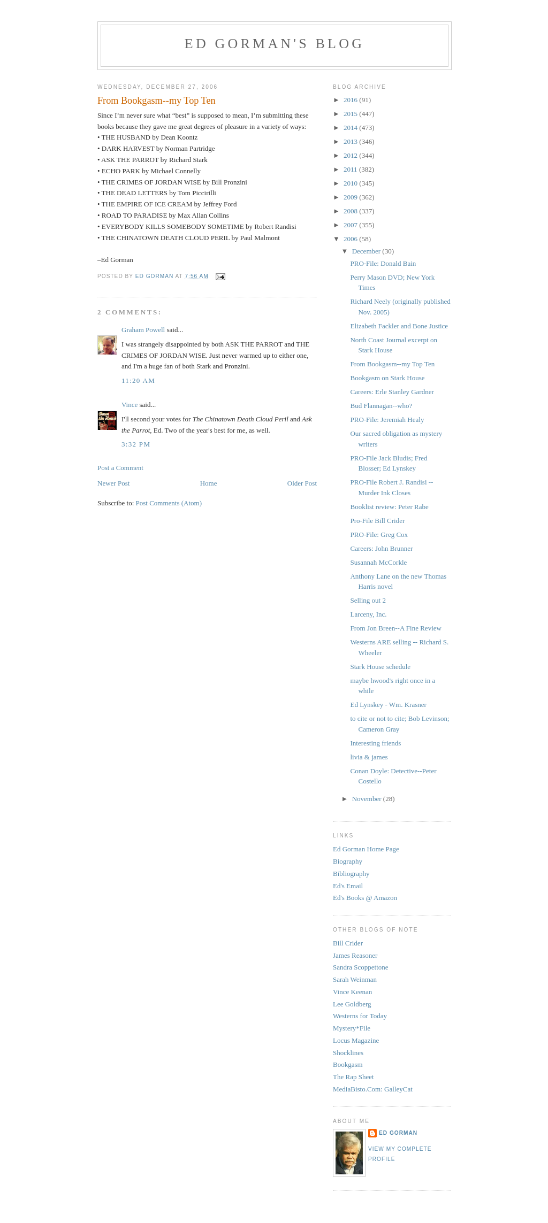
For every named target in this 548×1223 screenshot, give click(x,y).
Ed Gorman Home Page (366, 849)
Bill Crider (348, 943)
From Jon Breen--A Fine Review (395, 628)
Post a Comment (120, 468)
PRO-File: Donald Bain (383, 263)
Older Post (302, 483)
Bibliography (351, 874)
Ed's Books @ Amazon (365, 898)
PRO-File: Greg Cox (379, 534)
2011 (351, 169)
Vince (129, 405)
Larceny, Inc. (368, 614)
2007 (351, 225)
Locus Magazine (356, 1040)
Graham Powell (143, 330)
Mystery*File (351, 1028)
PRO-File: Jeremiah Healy (387, 420)
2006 (351, 239)
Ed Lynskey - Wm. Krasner (388, 705)
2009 (351, 197)
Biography (347, 861)
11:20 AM (138, 380)
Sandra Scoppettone (361, 967)
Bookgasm (348, 1064)
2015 (351, 114)
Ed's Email (348, 886)
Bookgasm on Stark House (387, 378)
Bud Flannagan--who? (381, 406)
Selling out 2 (367, 600)
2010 (351, 183)
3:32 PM (135, 444)
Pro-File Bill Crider (377, 521)
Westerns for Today (360, 1016)
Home (208, 483)
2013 (351, 141)
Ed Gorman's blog (274, 43)
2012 (351, 155)
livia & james (368, 757)
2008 (351, 211)
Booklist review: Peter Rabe (389, 507)
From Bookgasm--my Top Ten (392, 364)
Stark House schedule (380, 667)
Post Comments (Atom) (169, 503)
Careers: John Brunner (381, 548)
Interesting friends (375, 743)
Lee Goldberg (352, 1004)
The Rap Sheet (353, 1077)
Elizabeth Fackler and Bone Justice (399, 326)
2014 (351, 128)
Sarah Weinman (355, 979)
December (367, 251)
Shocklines (348, 1053)
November (367, 799)
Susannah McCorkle (378, 562)
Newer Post (113, 483)
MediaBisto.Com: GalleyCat (373, 1089)
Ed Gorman (398, 1133)
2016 (351, 100)
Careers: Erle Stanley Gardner (391, 392)
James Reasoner (355, 955)
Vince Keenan (352, 992)
